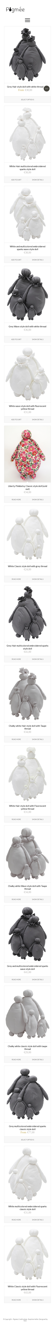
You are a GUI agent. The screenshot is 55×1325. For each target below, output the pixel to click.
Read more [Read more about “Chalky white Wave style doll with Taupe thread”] (16, 899)
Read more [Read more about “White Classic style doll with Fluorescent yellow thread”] (16, 1300)
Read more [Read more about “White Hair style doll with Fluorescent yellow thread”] (16, 819)
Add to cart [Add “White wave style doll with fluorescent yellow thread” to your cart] (16, 419)
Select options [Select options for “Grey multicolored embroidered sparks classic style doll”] (27, 1140)
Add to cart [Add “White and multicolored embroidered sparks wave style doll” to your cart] (16, 260)
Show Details (37, 180)
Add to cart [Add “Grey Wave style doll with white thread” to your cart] (16, 339)
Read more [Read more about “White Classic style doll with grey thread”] (16, 579)
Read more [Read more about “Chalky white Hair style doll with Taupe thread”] (16, 739)
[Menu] (27, 20)
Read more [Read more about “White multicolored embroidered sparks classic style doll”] (16, 1220)
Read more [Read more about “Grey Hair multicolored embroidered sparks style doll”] (16, 659)
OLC (25, 1321)
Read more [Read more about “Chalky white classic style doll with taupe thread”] (16, 1059)
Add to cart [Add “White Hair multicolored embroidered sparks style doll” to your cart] (16, 180)
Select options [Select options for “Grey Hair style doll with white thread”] (27, 100)
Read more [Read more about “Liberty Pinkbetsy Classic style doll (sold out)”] (16, 499)
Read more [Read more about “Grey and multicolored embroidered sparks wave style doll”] (16, 979)
